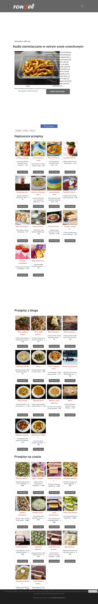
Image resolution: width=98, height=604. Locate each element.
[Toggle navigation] (82, 6)
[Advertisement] (49, 26)
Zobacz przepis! (22, 172)
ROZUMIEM (93, 591)
